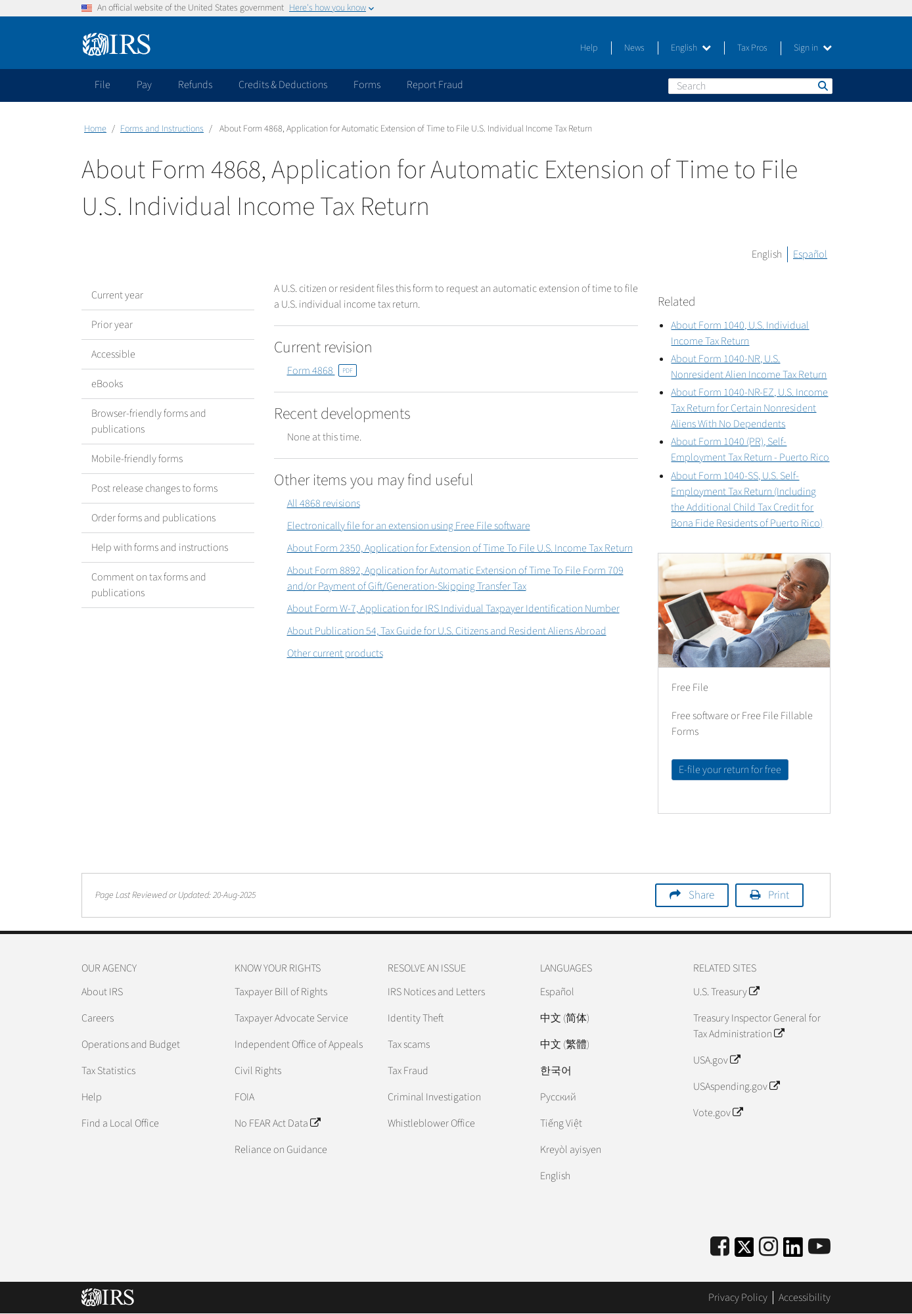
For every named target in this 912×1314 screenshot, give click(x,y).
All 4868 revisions (323, 503)
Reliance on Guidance (281, 1149)
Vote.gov (717, 1113)
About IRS (102, 992)
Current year (117, 295)
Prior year (112, 324)
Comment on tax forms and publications (148, 585)
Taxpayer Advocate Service (291, 1018)
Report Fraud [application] (435, 85)
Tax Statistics (108, 1071)
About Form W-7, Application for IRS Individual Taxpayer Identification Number (453, 608)
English (691, 48)
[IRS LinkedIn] (793, 1251)
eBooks (107, 384)
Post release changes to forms (154, 488)
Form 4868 (322, 371)
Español (810, 254)
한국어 (556, 1071)
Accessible (113, 354)
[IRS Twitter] (744, 1251)
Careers (97, 1018)
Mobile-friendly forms (137, 459)
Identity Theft (416, 1018)
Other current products (335, 653)
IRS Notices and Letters (436, 992)
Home (95, 128)
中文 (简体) (564, 1018)
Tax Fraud (408, 1071)
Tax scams (409, 1044)
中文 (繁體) (564, 1044)
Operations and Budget (130, 1044)
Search (822, 85)
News (634, 48)
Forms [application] (366, 85)
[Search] (750, 86)
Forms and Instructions (162, 128)
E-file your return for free (730, 770)
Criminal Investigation (434, 1097)
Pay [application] (144, 85)
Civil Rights (258, 1071)
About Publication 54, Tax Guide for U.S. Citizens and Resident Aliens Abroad (446, 631)
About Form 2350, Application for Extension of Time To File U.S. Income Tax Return (460, 548)
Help (589, 48)
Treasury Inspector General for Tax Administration (757, 1026)
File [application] (102, 85)
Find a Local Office (120, 1123)
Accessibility (805, 1297)
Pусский (558, 1097)
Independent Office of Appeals (299, 1044)
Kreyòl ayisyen (570, 1149)
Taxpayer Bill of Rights (281, 992)
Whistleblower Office (431, 1123)
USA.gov (716, 1060)
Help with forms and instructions (159, 547)
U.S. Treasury (726, 992)
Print (778, 895)
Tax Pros (752, 48)
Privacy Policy (737, 1297)
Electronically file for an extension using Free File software (408, 526)
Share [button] (701, 895)
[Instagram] (768, 1247)
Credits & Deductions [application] (283, 85)
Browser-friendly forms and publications (148, 421)
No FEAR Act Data (277, 1123)
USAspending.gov (736, 1086)
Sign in (813, 48)
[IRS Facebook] (719, 1247)
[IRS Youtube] (819, 1247)
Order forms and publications (153, 518)
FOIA (244, 1097)
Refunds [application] (195, 85)
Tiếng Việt (561, 1123)
